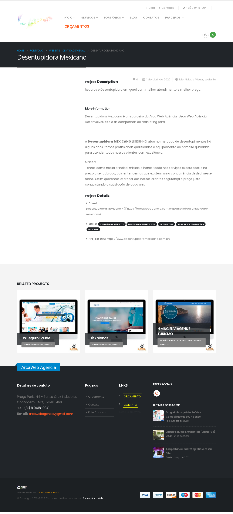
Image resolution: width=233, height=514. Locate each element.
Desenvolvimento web (141, 224)
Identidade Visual (191, 79)
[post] (158, 415)
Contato (93, 405)
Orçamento (96, 396)
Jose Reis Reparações (191, 224)
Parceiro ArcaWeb (131, 412)
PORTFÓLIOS (112, 18)
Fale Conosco (97, 412)
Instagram (156, 393)
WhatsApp (213, 35)
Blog (150, 8)
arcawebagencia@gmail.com (52, 413)
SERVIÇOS (88, 18)
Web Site (93, 229)
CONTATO (130, 405)
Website (210, 79)
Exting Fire (166, 224)
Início (68, 18)
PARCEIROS (173, 18)
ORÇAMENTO (132, 396)
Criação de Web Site (112, 224)
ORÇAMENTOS (76, 26)
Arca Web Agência (163, 116)
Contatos (166, 8)
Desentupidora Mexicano (103, 116)
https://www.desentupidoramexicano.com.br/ (138, 239)
